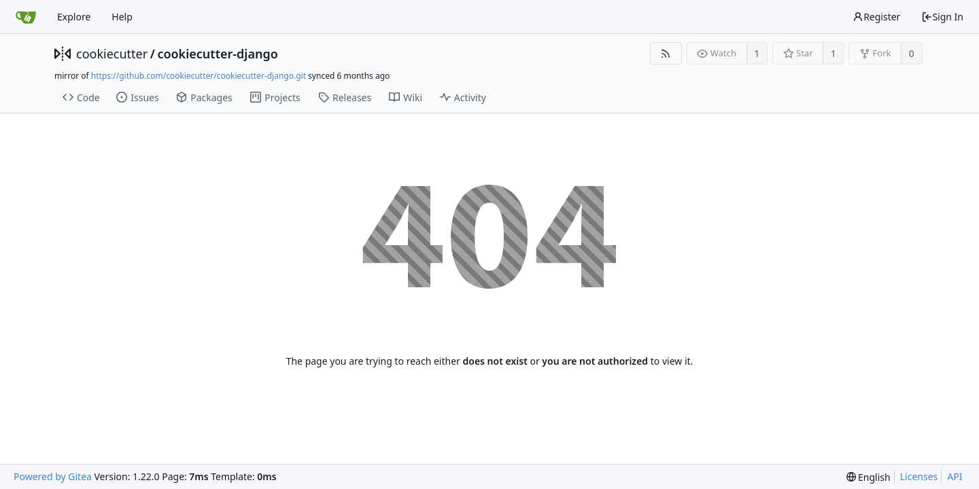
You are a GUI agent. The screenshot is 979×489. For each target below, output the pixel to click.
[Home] (26, 17)
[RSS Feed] (666, 53)
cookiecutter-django (217, 53)
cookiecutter (112, 53)
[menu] (868, 477)
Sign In (942, 16)
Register (876, 16)
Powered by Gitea (53, 476)
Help (122, 16)
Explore (73, 16)
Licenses (919, 476)
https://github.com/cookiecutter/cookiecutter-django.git (198, 76)
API (954, 476)
